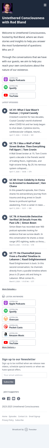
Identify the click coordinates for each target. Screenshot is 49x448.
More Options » (9, 347)
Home (4, 416)
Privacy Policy (8, 420)
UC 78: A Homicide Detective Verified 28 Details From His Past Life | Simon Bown (25, 219)
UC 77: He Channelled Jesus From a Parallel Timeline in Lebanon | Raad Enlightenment (27, 256)
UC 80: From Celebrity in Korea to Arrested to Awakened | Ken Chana (27, 183)
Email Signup (34, 416)
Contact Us (22, 416)
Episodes (12, 416)
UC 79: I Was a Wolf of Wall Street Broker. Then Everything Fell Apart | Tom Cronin (27, 146)
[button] (4, 110)
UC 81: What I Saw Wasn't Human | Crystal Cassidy (24, 111)
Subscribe (8, 381)
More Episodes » (9, 289)
